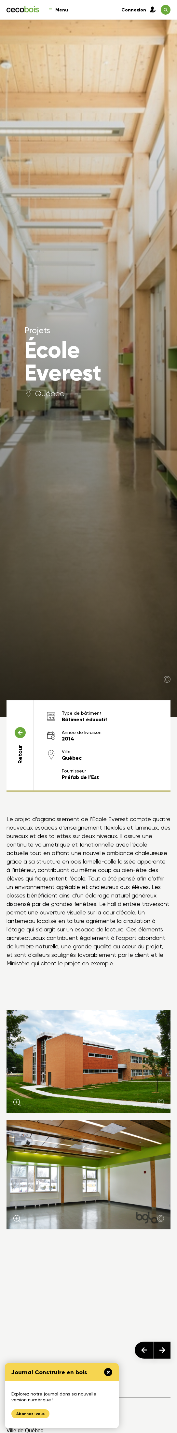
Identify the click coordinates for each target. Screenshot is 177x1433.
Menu (58, 10)
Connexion (138, 10)
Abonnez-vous (30, 1413)
